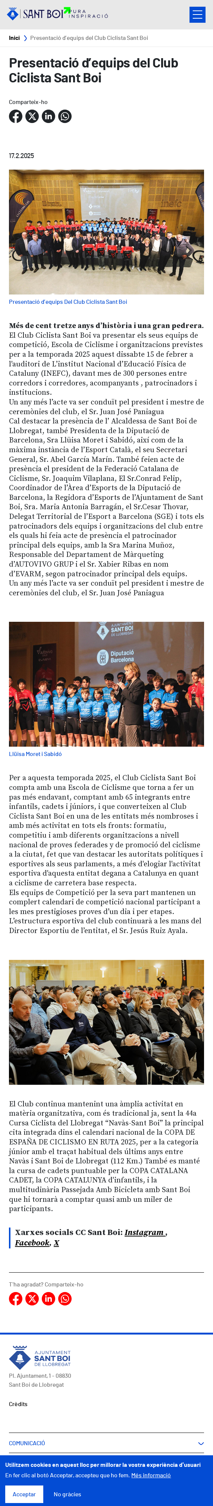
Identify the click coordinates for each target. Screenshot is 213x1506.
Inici (14, 38)
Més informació (151, 1478)
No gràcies (67, 1497)
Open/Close (197, 15)
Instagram (145, 1233)
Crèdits (18, 1404)
